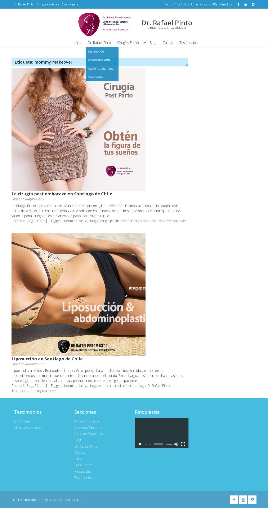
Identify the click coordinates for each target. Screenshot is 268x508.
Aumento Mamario (87, 427)
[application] (160, 433)
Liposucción (82, 465)
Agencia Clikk (53, 500)
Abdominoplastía (85, 421)
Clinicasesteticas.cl (26, 427)
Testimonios (188, 42)
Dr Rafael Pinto (158, 385)
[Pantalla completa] (181, 444)
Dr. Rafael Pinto (99, 42)
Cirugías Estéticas (130, 42)
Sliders (39, 221)
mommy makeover (172, 221)
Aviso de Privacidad (87, 433)
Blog (152, 42)
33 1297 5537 (180, 4)
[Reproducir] (138, 444)
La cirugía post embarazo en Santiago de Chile (62, 194)
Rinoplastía (81, 471)
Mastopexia (148, 221)
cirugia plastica (110, 221)
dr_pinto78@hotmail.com (217, 4)
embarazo (130, 221)
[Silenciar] (175, 444)
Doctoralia (20, 421)
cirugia (93, 221)
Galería (167, 42)
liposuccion (20, 390)
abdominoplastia (74, 221)
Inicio (77, 42)
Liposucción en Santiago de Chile (47, 359)
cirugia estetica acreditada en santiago (117, 385)
